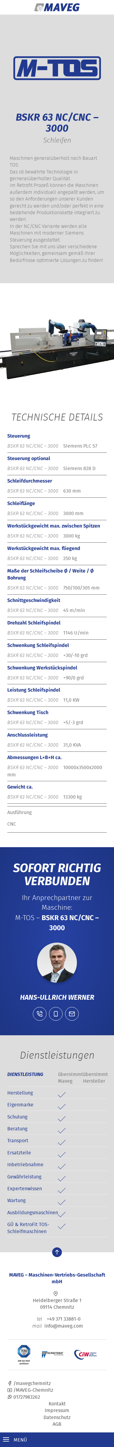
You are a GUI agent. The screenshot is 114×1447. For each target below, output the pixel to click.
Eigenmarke (20, 1104)
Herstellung (20, 1092)
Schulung (17, 1116)
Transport (17, 1140)
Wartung (16, 1200)
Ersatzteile (19, 1152)
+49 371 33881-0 (57, 1318)
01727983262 (23, 1397)
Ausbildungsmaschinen (32, 1212)
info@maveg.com (63, 1325)
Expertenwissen (24, 1188)
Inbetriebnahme (25, 1164)
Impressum (57, 1410)
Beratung (17, 1128)
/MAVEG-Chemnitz (30, 1390)
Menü (15, 1439)
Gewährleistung (24, 1176)
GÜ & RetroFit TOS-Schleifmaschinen (28, 1228)
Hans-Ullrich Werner (57, 997)
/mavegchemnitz (29, 1383)
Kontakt (57, 1403)
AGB (57, 1424)
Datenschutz (57, 1417)
